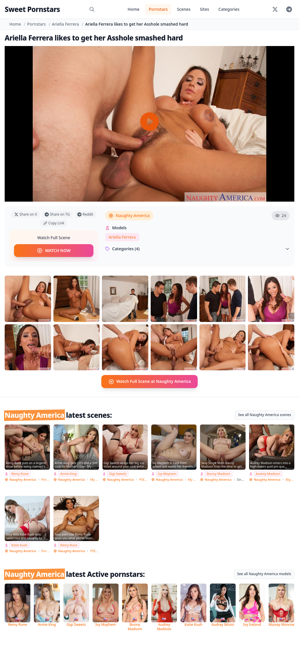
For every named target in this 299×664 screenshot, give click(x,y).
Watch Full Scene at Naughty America (149, 381)
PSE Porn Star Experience (143, 479)
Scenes (183, 9)
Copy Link (53, 223)
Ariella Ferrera (65, 24)
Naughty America (129, 215)
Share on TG (57, 214)
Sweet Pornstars (32, 9)
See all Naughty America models (264, 573)
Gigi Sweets (118, 473)
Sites (204, 9)
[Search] (92, 9)
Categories (228, 9)
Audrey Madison (268, 473)
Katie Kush (19, 545)
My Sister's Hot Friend (192, 479)
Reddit (85, 214)
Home (133, 9)
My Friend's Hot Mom (94, 479)
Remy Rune (19, 473)
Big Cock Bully (290, 479)
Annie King (68, 473)
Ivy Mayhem (167, 473)
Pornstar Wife (45, 479)
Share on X (25, 214)
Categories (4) (197, 248)
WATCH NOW (53, 250)
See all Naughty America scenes (264, 414)
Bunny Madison (218, 473)
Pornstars (158, 9)
